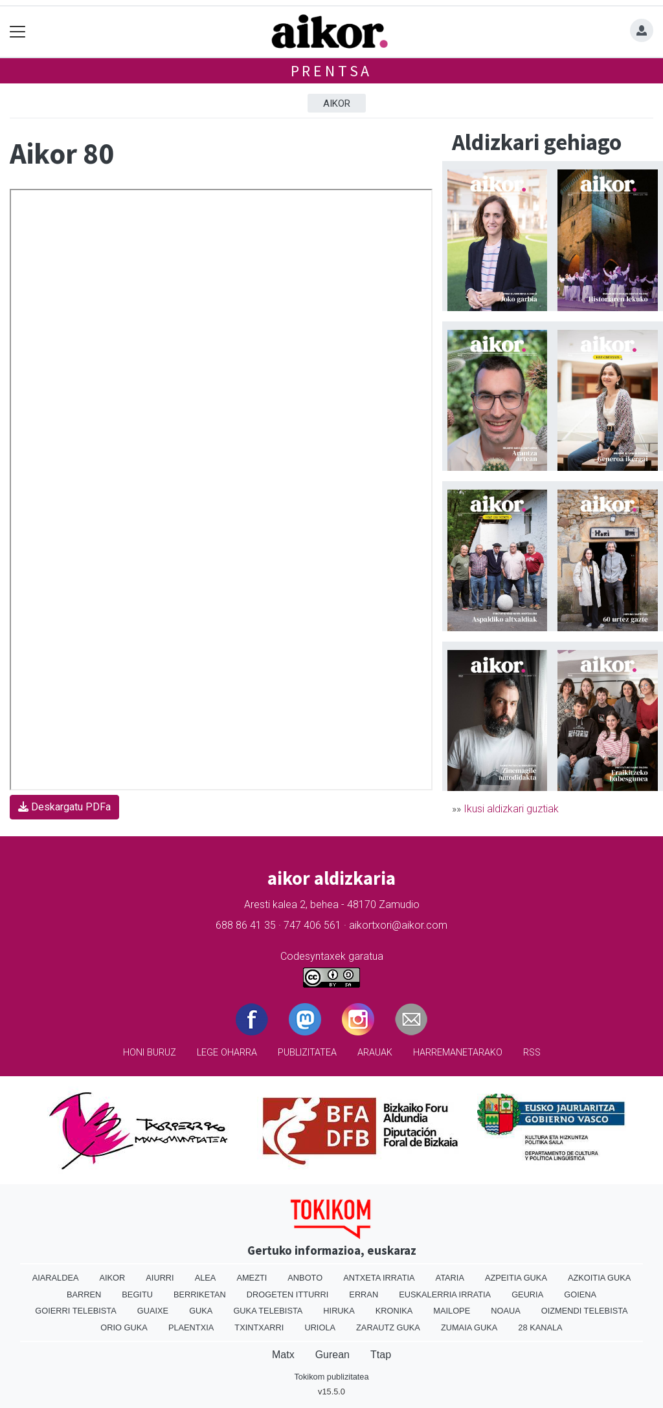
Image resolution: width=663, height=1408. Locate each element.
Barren (84, 1294)
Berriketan (200, 1294)
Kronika (394, 1311)
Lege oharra (227, 1052)
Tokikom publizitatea (331, 1376)
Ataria (450, 1278)
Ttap (380, 1354)
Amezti (251, 1278)
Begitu (137, 1294)
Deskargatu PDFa (64, 807)
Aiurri (160, 1278)
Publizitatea (307, 1052)
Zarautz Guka (388, 1327)
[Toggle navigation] (18, 32)
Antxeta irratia (378, 1278)
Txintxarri (259, 1327)
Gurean (332, 1354)
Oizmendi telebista (584, 1311)
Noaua (506, 1311)
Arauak (374, 1052)
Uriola (319, 1327)
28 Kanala (540, 1327)
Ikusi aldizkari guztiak (511, 809)
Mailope (451, 1311)
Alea (205, 1278)
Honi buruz (149, 1052)
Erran (363, 1294)
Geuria (527, 1294)
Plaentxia (191, 1327)
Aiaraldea (55, 1278)
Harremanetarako (457, 1052)
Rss (532, 1052)
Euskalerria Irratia (445, 1294)
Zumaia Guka (469, 1327)
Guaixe (152, 1311)
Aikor (336, 103)
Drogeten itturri (288, 1294)
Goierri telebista (75, 1311)
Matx (283, 1354)
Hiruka (338, 1311)
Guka (200, 1311)
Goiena (580, 1294)
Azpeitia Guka (516, 1278)
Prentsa (332, 71)
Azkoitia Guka (599, 1278)
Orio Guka (124, 1327)
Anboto (304, 1278)
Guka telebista (267, 1311)
